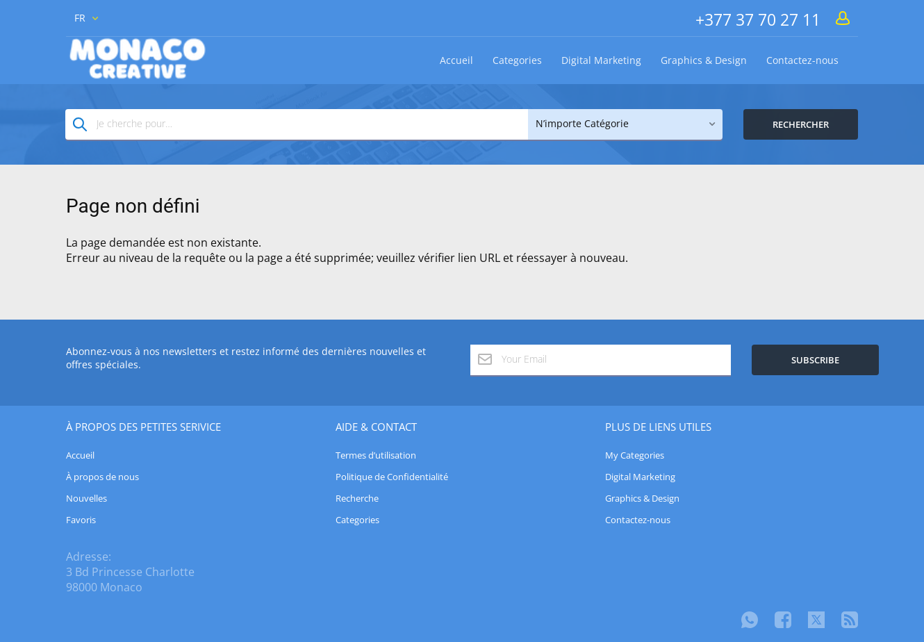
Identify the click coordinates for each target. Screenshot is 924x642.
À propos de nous (102, 476)
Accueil (456, 60)
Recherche (357, 498)
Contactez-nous (802, 60)
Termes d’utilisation (376, 455)
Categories (517, 60)
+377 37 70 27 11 (757, 19)
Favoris (81, 519)
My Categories (634, 455)
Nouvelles (86, 498)
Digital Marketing (601, 60)
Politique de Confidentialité (392, 476)
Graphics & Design (704, 60)
